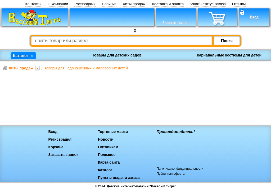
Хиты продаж (134, 4)
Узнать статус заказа (208, 4)
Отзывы (239, 4)
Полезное (107, 155)
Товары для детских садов (117, 55)
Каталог (105, 170)
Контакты (33, 4)
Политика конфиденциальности (179, 168)
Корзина (56, 147)
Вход (254, 17)
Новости (106, 139)
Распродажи (85, 4)
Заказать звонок (63, 155)
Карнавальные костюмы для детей (229, 55)
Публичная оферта (170, 173)
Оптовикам (108, 147)
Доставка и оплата (168, 4)
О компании (58, 4)
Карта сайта (109, 162)
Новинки (109, 4)
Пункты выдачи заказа (119, 177)
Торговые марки (113, 132)
